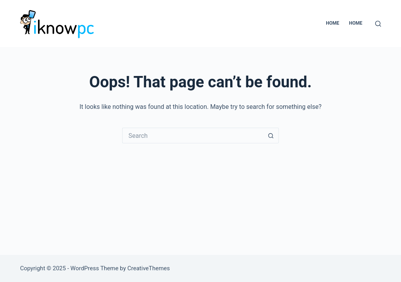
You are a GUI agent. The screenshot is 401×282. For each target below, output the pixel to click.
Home (332, 23)
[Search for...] (192, 135)
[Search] (378, 24)
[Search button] (271, 135)
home (355, 23)
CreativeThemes (148, 268)
